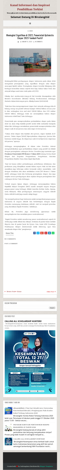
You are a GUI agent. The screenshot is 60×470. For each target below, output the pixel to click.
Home (19, 291)
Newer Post (11, 291)
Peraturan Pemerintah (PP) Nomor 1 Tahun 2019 (22, 154)
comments (39, 42)
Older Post (50, 292)
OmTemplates (25, 466)
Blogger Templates (46, 466)
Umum (31, 31)
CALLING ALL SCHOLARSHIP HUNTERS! (23, 321)
